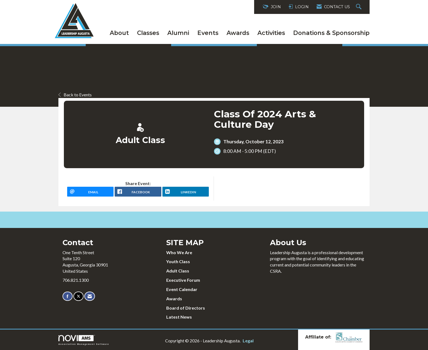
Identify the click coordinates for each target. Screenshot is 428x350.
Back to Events (75, 94)
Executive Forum (183, 280)
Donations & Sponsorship (331, 32)
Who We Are (179, 252)
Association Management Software (83, 340)
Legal (248, 340)
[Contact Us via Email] (89, 296)
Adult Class (177, 270)
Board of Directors (185, 307)
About (119, 32)
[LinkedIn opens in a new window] (185, 192)
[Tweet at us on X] (78, 296)
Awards (238, 32)
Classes (148, 32)
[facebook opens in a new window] (138, 192)
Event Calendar (181, 289)
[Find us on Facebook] (68, 296)
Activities (271, 32)
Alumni (178, 32)
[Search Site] (359, 7)
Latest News (179, 316)
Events (207, 32)
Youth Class (178, 261)
